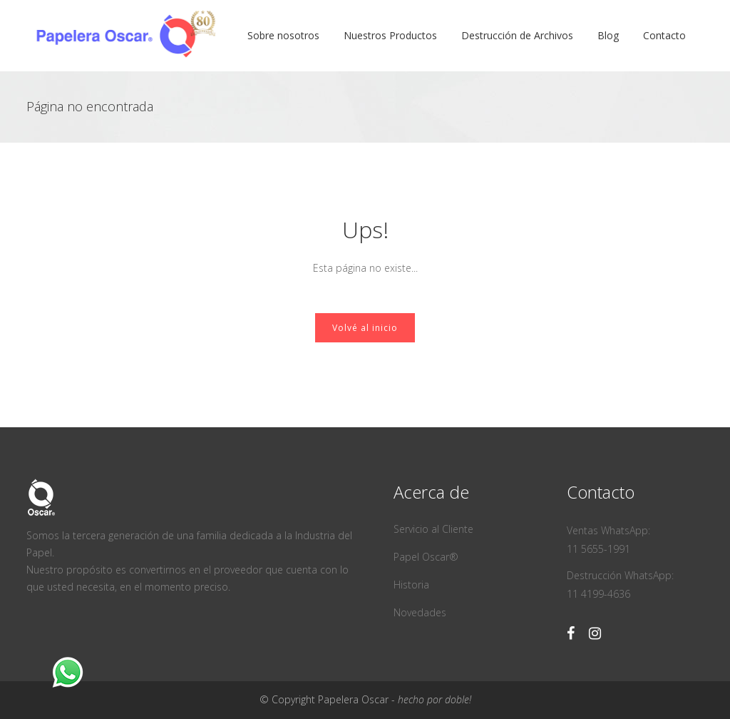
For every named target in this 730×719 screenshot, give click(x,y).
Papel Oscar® (426, 557)
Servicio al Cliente (433, 529)
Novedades (420, 612)
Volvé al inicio (365, 328)
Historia (411, 584)
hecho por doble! (434, 699)
